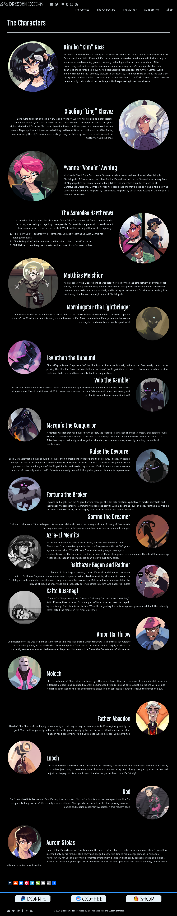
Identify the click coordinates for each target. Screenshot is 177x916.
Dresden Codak (68, 910)
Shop (169, 9)
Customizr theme (116, 910)
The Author (130, 9)
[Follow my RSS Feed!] (77, 4)
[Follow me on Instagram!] (72, 4)
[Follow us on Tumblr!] (68, 4)
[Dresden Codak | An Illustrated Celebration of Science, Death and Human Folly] (20, 4)
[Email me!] (52, 4)
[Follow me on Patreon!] (63, 4)
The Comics (82, 9)
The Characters (106, 9)
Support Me (151, 9)
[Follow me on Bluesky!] (58, 4)
